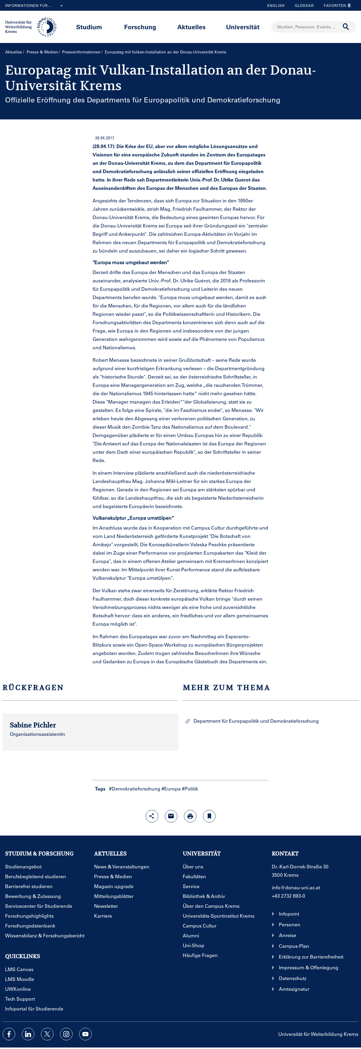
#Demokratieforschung (134, 788)
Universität (242, 27)
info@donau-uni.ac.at (296, 887)
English (276, 5)
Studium (89, 27)
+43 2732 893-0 (288, 896)
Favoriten (335, 5)
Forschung (140, 27)
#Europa (171, 788)
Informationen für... (35, 6)
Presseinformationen (81, 51)
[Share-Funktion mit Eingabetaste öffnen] (152, 816)
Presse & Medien (42, 51)
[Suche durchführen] (346, 26)
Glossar (302, 5)
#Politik (190, 788)
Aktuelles (191, 27)
